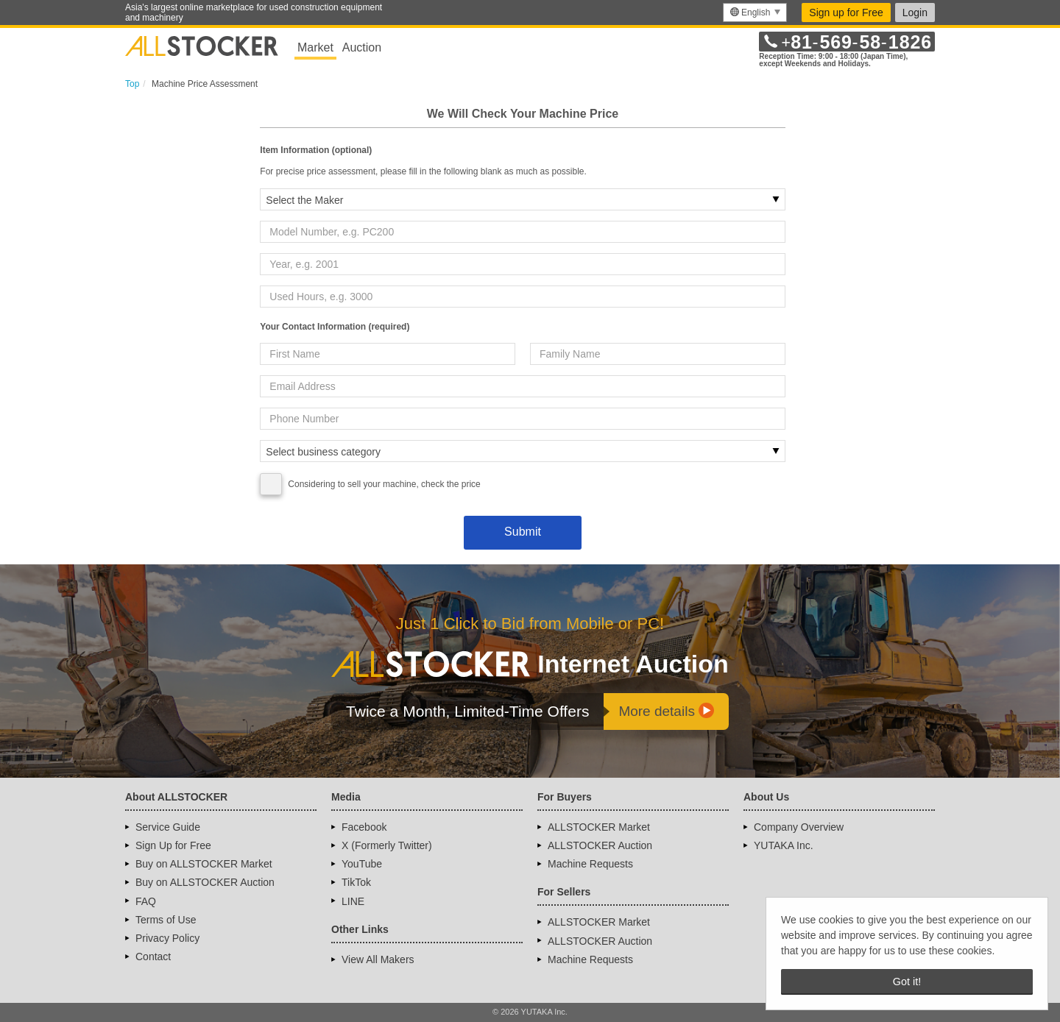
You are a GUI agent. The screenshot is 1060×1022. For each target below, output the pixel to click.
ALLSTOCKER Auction (600, 845)
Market (315, 47)
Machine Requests (590, 864)
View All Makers (378, 959)
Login (915, 12)
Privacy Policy (167, 938)
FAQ (145, 901)
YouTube (362, 864)
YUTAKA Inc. (783, 845)
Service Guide (167, 827)
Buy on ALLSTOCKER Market (203, 864)
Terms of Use (165, 920)
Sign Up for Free (173, 845)
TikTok (356, 882)
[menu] (755, 12)
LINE (353, 901)
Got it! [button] (907, 981)
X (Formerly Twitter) (387, 845)
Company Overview (799, 827)
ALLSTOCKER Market (599, 827)
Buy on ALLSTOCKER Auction (205, 882)
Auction (361, 47)
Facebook (364, 827)
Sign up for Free (846, 12)
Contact (153, 956)
